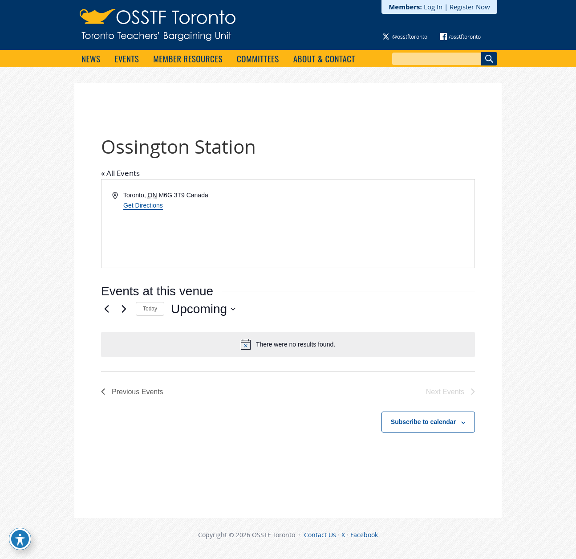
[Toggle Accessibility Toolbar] (20, 539)
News (90, 58)
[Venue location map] (380, 223)
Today (150, 309)
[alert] (288, 344)
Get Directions (143, 205)
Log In (433, 6)
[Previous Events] (106, 309)
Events (126, 58)
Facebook (364, 534)
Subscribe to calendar (423, 421)
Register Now (470, 6)
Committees (258, 58)
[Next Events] (123, 309)
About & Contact (324, 58)
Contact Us (320, 534)
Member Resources (188, 58)
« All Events (120, 173)
